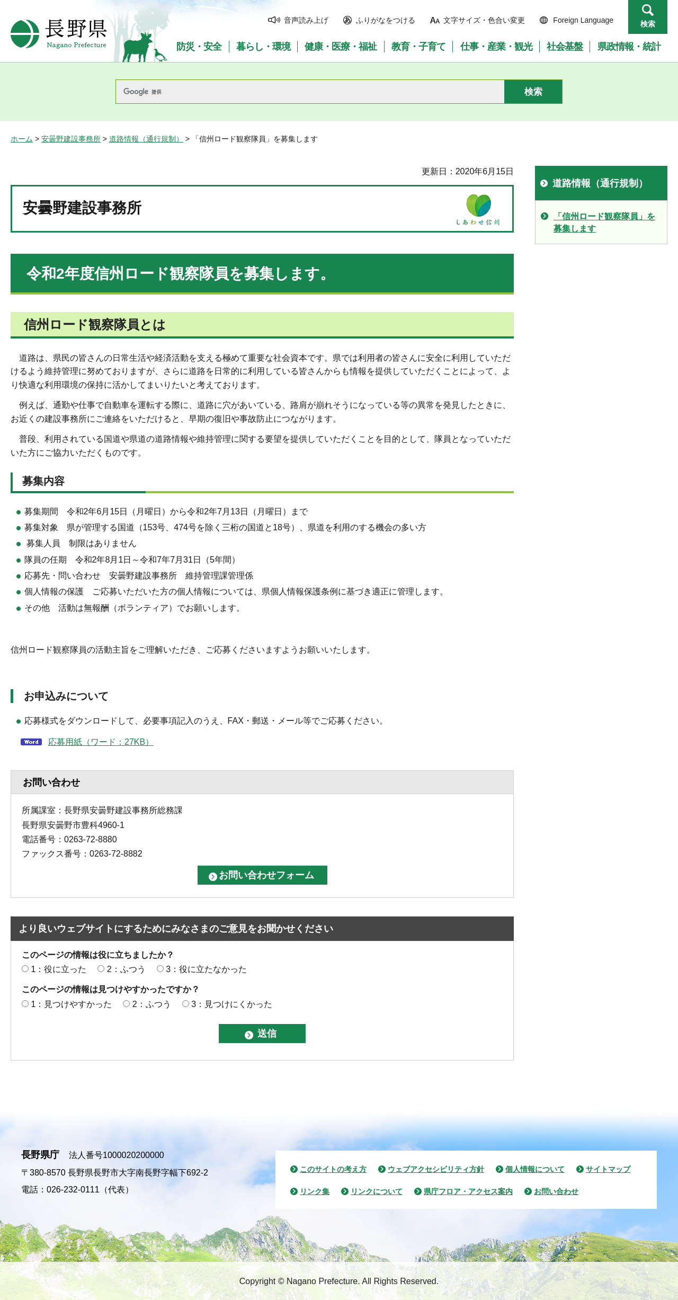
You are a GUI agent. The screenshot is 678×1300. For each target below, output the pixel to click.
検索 (647, 24)
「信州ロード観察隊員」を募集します (604, 222)
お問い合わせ (556, 1191)
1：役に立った (58, 969)
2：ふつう (126, 969)
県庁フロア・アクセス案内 (468, 1191)
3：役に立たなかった (206, 969)
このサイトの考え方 (333, 1169)
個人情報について (535, 1169)
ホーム (22, 139)
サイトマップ (608, 1169)
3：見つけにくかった (231, 1004)
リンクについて (377, 1191)
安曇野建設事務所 (71, 139)
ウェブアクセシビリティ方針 (436, 1169)
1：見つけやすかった (71, 1004)
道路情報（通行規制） (146, 139)
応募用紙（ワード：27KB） (101, 741)
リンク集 (314, 1191)
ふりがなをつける (385, 20)
